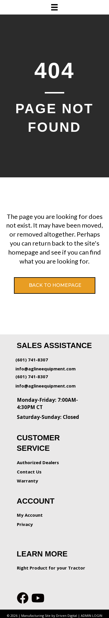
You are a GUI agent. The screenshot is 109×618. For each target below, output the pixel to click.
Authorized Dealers (38, 462)
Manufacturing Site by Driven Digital (49, 615)
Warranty (27, 481)
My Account (30, 515)
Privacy (25, 524)
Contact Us (29, 472)
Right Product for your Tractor (51, 568)
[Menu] (54, 7)
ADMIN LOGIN (91, 615)
